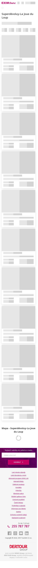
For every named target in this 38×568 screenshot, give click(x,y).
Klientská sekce (18, 493)
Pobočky (18, 490)
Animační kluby (19, 481)
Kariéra (18, 512)
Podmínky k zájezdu (18, 506)
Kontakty (19, 487)
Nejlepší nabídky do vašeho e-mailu (18, 450)
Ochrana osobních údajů (18, 515)
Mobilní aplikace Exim (18, 497)
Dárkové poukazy (18, 484)
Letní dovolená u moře (18, 475)
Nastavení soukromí (18, 518)
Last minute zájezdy (18, 472)
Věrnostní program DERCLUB (18, 478)
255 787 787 (20, 526)
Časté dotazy (18, 503)
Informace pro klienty (18, 509)
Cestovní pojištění (18, 500)
